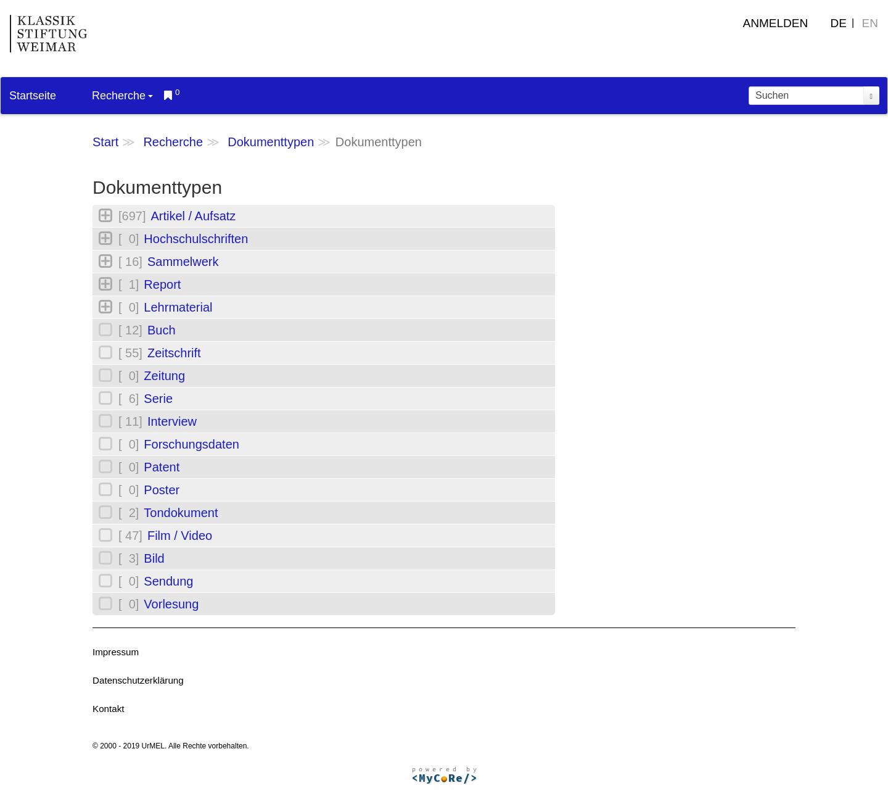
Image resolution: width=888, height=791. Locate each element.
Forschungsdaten (191, 444)
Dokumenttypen (271, 142)
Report (162, 284)
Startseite (32, 95)
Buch (161, 330)
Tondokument (181, 513)
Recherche (122, 95)
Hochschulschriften (196, 239)
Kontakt (108, 708)
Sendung (168, 581)
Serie (158, 398)
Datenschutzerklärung (138, 680)
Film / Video (179, 535)
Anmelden (775, 23)
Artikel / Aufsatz (193, 216)
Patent (161, 467)
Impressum (115, 652)
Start (105, 142)
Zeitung (164, 376)
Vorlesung (171, 604)
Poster (161, 490)
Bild (154, 558)
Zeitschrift (174, 353)
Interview (172, 421)
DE (839, 23)
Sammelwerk (183, 261)
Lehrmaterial (178, 307)
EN (870, 23)
